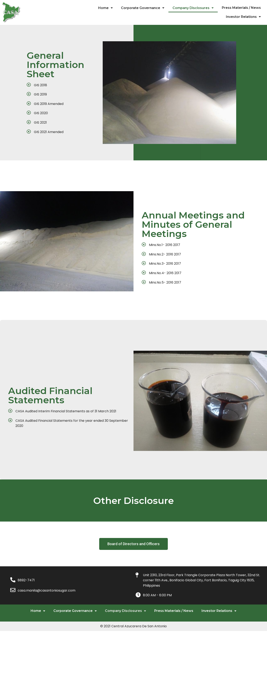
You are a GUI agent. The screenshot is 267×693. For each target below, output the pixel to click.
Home (105, 8)
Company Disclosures (193, 8)
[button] (133, 577)
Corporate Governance (142, 8)
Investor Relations (243, 17)
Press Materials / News (241, 8)
